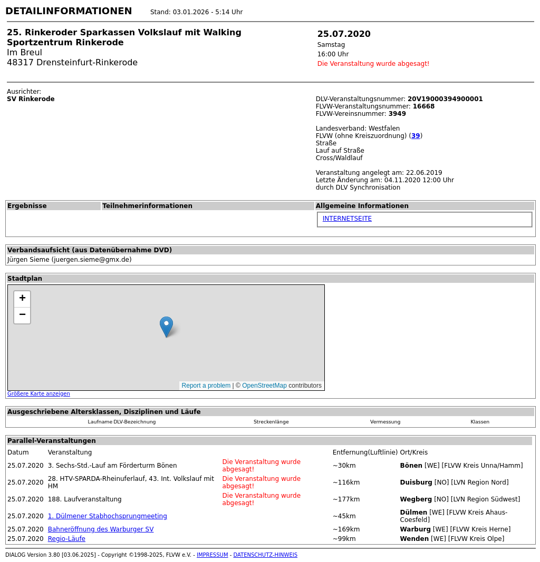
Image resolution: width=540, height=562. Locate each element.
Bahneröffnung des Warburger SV (101, 529)
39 (415, 136)
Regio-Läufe (66, 539)
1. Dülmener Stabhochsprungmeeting (107, 516)
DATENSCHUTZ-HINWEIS (266, 555)
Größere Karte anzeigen (38, 394)
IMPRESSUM (212, 555)
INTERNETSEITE (347, 218)
